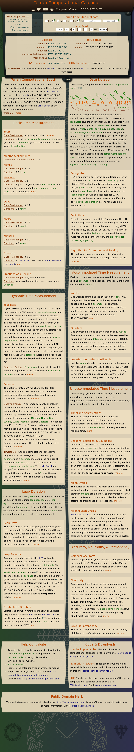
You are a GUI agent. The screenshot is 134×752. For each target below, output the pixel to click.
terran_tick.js (106, 671)
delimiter (8, 459)
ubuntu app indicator (23, 653)
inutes (35, 418)
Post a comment (16, 664)
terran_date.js (90, 671)
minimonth (23, 142)
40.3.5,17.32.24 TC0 (58, 58)
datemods (84, 281)
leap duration (18, 146)
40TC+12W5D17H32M (59, 54)
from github (86, 656)
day (97, 129)
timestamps (113, 180)
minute (110, 129)
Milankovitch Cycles (81, 514)
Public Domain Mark (83, 706)
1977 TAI (85, 68)
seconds (24, 243)
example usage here (106, 685)
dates (90, 180)
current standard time (18, 22)
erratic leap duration (51, 326)
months (85, 494)
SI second (25, 260)
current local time (18, 19)
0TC (36, 572)
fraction (74, 132)
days (22, 172)
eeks (7, 422)
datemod (30, 355)
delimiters (103, 125)
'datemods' (96, 427)
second (119, 129)
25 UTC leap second (19, 27)
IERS (41, 558)
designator (51, 312)
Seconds (8, 285)
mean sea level (53, 260)
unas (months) (21, 422)
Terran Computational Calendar (67, 2)
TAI (48, 68)
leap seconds (41, 188)
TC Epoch (18, 24)
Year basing (31, 367)
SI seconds (52, 91)
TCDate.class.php (79, 685)
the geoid (23, 95)
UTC (55, 68)
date (54, 510)
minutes (24, 226)
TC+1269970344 (57, 63)
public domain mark (111, 609)
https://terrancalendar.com (70, 702)
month (89, 129)
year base (28, 576)
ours (44, 418)
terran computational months (39, 139)
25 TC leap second (18, 30)
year (82, 129)
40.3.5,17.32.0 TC (57, 43)
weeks (122, 332)
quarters (92, 448)
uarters (43, 422)
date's (41, 312)
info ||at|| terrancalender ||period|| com (38, 678)
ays (52, 418)
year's (31, 496)
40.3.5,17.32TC (56, 51)
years (89, 284)
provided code (15, 657)
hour (102, 129)
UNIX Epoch (44, 106)
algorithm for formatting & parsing (88, 164)
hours (23, 209)
